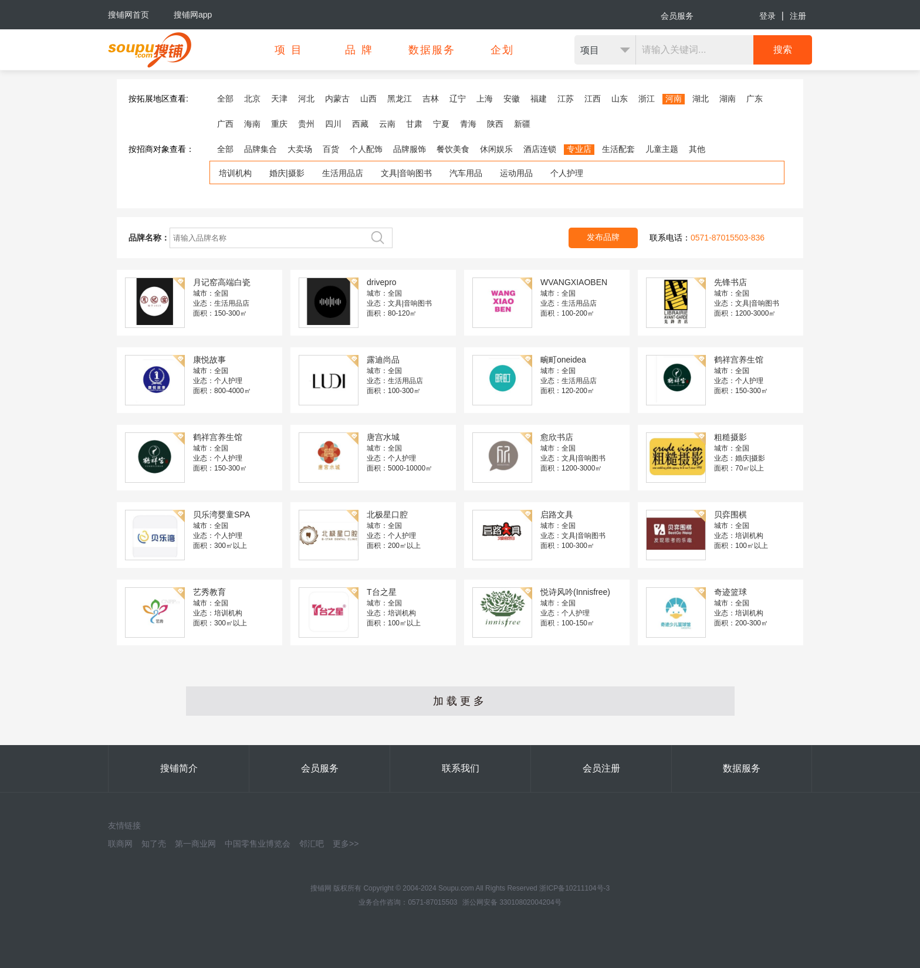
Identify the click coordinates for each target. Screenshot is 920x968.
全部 (225, 98)
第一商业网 (195, 843)
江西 (592, 98)
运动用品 (516, 173)
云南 (387, 123)
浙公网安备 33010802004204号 (512, 902)
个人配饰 (366, 149)
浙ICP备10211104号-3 (574, 888)
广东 (754, 98)
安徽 (511, 98)
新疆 (522, 123)
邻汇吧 (311, 843)
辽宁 (457, 98)
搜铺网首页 (128, 14)
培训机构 (235, 173)
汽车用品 (465, 173)
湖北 (700, 98)
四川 (333, 123)
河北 (306, 98)
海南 (252, 123)
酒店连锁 (539, 149)
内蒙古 (337, 98)
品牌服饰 (409, 149)
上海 (484, 98)
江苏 (565, 98)
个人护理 (566, 173)
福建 (538, 98)
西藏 (360, 123)
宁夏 (441, 123)
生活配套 (618, 149)
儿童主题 (661, 149)
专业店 (579, 149)
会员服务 (677, 16)
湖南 (727, 98)
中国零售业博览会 (257, 843)
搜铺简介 (179, 768)
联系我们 (460, 768)
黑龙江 (399, 98)
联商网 (120, 843)
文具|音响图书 (406, 173)
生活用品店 (342, 173)
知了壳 (153, 843)
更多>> (345, 843)
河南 (673, 98)
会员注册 (601, 768)
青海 (468, 123)
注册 (798, 16)
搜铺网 (321, 888)
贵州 (306, 123)
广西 (225, 123)
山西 (368, 98)
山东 (619, 98)
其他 (697, 149)
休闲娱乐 (496, 149)
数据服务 (741, 768)
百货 (331, 149)
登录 (767, 16)
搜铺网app (193, 14)
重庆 (279, 123)
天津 (279, 98)
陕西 (495, 123)
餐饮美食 (453, 149)
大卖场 (300, 149)
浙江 (646, 98)
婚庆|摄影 (287, 173)
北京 (252, 98)
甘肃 (414, 123)
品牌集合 (260, 149)
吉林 (430, 98)
